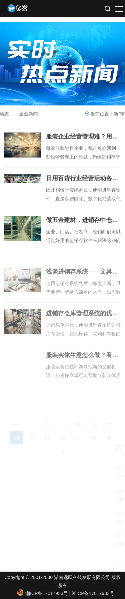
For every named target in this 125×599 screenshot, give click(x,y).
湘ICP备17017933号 (93, 593)
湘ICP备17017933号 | (44, 593)
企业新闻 (20, 113)
